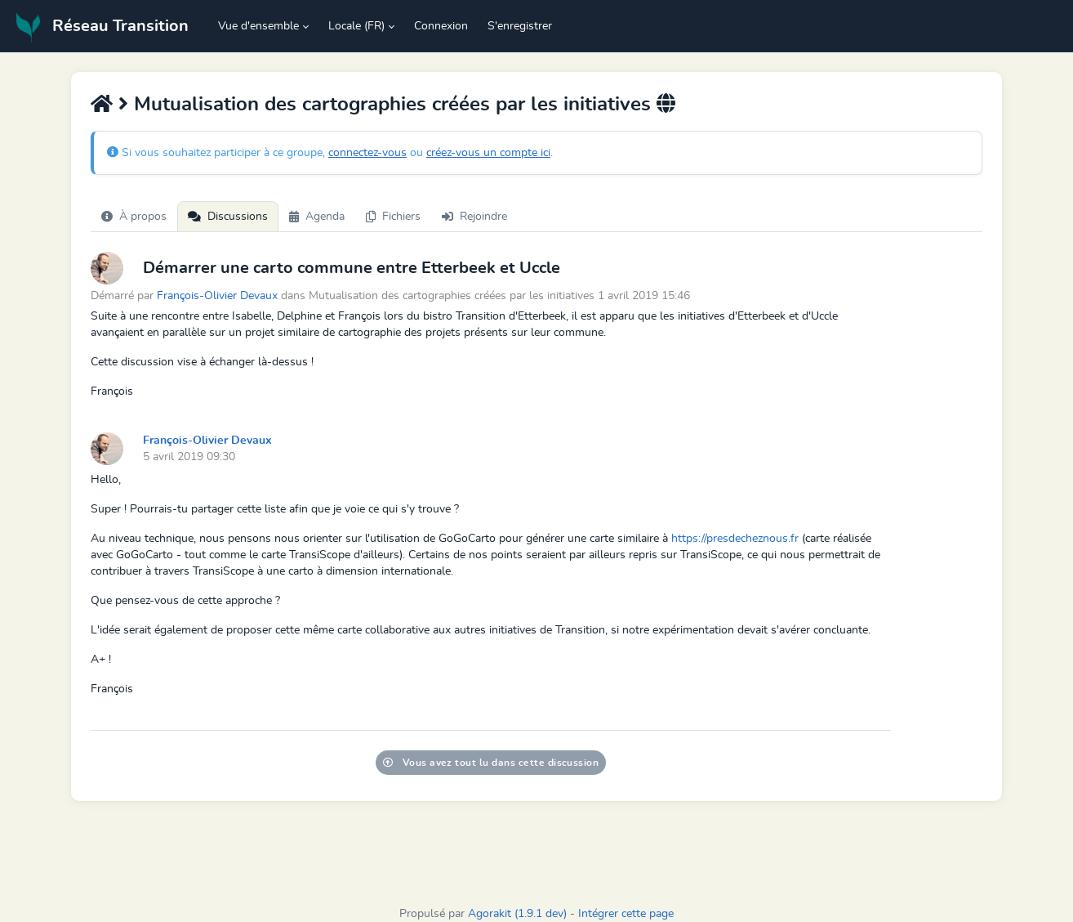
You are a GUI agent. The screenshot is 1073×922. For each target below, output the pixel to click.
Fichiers (393, 216)
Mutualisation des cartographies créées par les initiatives (392, 104)
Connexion (441, 26)
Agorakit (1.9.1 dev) (517, 914)
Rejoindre (474, 216)
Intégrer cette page (626, 914)
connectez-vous (367, 153)
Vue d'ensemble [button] (258, 26)
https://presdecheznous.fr (735, 538)
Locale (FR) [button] (356, 26)
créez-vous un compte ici (488, 153)
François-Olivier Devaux (217, 295)
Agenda (317, 216)
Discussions (228, 216)
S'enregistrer (520, 26)
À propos (134, 216)
